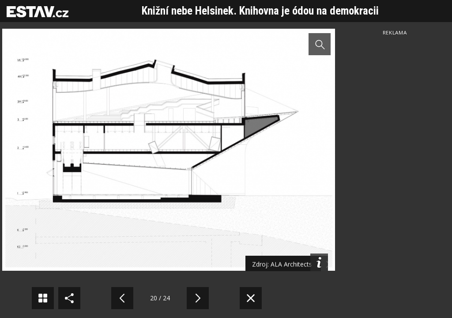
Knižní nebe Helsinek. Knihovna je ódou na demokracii (260, 10)
